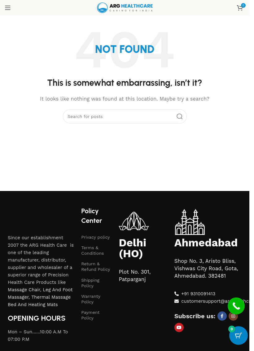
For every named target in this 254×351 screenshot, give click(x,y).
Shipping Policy (90, 283)
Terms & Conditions (92, 250)
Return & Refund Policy (95, 266)
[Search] (125, 116)
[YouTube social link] (179, 327)
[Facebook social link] (222, 316)
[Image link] (31, 210)
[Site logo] (125, 7)
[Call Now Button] (236, 306)
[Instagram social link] (233, 316)
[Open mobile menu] (8, 8)
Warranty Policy (90, 299)
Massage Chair (24, 289)
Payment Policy (90, 315)
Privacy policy (95, 237)
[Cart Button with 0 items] (238, 335)
